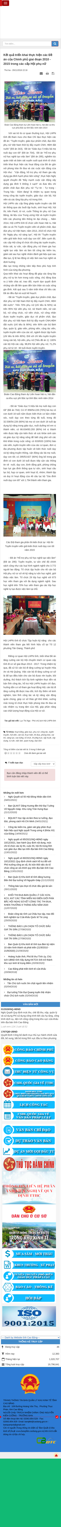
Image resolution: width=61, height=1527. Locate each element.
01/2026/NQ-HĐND (11, 1011)
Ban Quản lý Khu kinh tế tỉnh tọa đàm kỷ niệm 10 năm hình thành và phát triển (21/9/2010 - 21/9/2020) (29, 947)
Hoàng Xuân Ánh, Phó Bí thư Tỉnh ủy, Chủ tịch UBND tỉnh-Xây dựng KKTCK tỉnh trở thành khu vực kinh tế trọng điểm (28, 959)
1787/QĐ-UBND (9, 1033)
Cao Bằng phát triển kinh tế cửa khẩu (27, 969)
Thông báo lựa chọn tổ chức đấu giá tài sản (30, 886)
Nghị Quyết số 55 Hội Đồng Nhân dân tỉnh (29, 796)
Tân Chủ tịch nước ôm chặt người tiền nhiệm (30, 983)
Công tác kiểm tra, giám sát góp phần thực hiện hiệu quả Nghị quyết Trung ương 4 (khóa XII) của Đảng (29, 830)
